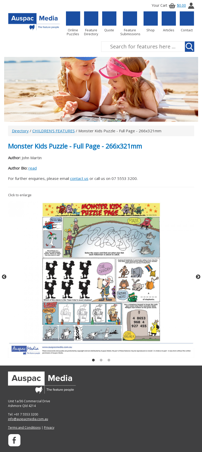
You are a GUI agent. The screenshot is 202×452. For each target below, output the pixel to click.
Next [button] (198, 277)
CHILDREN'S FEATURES (53, 130)
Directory (20, 130)
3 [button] (108, 360)
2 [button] (101, 360)
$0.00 (176, 5)
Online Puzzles (73, 23)
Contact (187, 21)
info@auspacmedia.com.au (28, 419)
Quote (109, 21)
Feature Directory (91, 23)
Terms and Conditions (24, 427)
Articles (169, 21)
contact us (79, 178)
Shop (151, 21)
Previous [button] (4, 277)
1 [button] (93, 360)
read (32, 168)
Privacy (49, 427)
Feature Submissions (130, 23)
